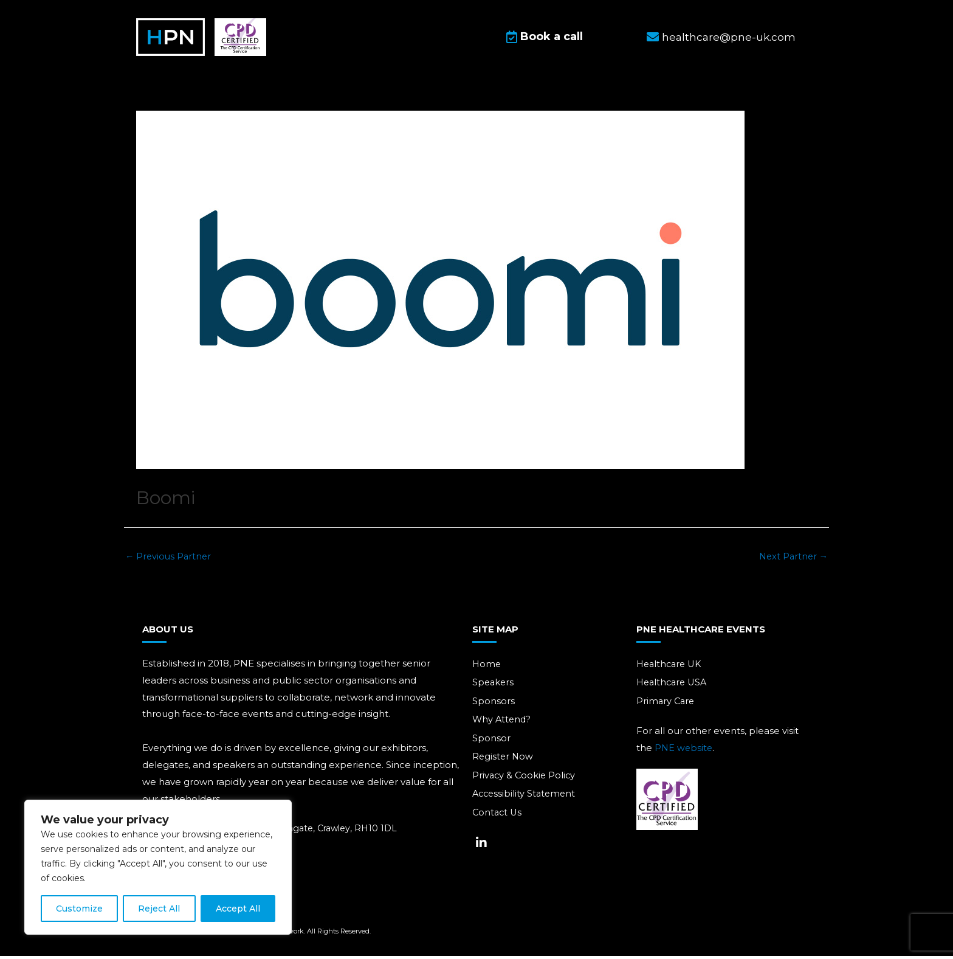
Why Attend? (502, 724)
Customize (79, 908)
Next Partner (792, 559)
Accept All (238, 908)
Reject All (159, 908)
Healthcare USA (673, 686)
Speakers (493, 686)
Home (487, 667)
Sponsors (493, 705)
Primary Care (666, 705)
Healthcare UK (671, 667)
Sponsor (491, 743)
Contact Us (498, 818)
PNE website (684, 752)
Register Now (503, 761)
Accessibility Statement (525, 799)
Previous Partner (169, 559)
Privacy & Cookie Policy (525, 780)
